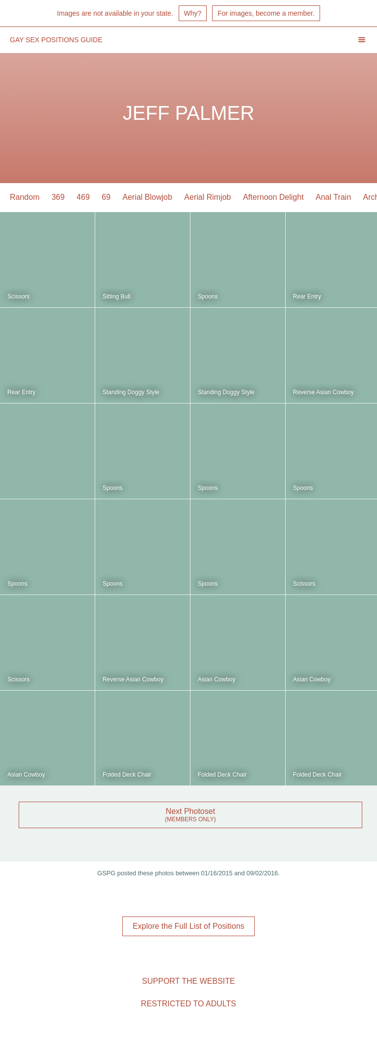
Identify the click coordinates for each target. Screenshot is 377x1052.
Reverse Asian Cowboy (323, 392)
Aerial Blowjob (147, 197)
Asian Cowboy (217, 679)
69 (106, 197)
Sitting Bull (117, 296)
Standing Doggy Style (131, 392)
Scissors (18, 296)
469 (83, 197)
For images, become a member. (266, 13)
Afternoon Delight (273, 197)
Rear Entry (307, 296)
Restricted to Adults (188, 1003)
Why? (193, 13)
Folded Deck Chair (127, 774)
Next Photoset (190, 811)
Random (24, 197)
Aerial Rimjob (207, 197)
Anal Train (333, 197)
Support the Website (188, 981)
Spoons (208, 296)
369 (58, 197)
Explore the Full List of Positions (188, 926)
